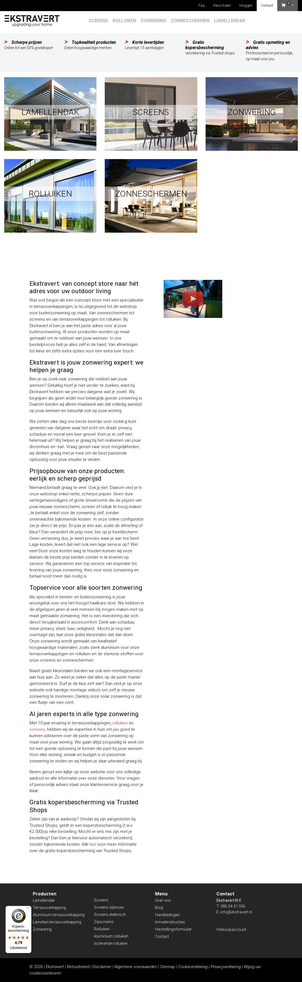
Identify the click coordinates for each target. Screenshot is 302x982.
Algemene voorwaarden (135, 966)
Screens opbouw (109, 907)
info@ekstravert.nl (236, 912)
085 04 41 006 (233, 906)
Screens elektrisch (110, 914)
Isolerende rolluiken (111, 943)
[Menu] (28, 909)
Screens (98, 20)
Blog (159, 907)
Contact (267, 5)
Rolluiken (124, 20)
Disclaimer (102, 966)
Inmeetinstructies (170, 922)
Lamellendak (229, 20)
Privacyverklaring (226, 966)
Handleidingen (167, 915)
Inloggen (246, 5)
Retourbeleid (78, 966)
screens (37, 729)
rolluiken (120, 722)
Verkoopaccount (231, 929)
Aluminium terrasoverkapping (58, 915)
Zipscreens (104, 922)
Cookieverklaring (193, 966)
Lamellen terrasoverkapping (57, 922)
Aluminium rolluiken (111, 936)
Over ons (163, 900)
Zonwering (153, 20)
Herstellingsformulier (173, 929)
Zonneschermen (190, 20)
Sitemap (167, 966)
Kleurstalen (222, 5)
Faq (201, 5)
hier (92, 844)
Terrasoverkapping (49, 907)
